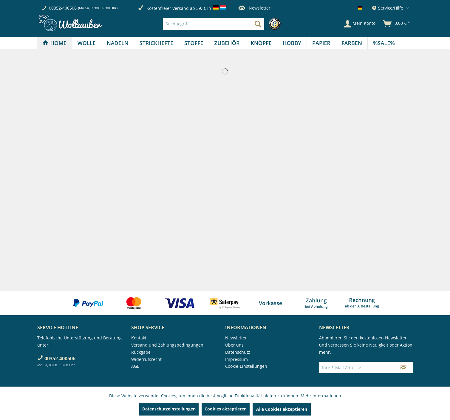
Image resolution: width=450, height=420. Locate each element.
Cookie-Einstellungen (246, 366)
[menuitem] (223, 24)
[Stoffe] (193, 43)
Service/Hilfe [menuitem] (388, 8)
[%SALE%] (384, 43)
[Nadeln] (117, 43)
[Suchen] (258, 24)
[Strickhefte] (156, 43)
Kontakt (138, 338)
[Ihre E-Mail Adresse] (356, 367)
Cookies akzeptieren (226, 409)
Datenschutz (237, 352)
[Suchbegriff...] (213, 24)
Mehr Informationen (321, 396)
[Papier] (321, 43)
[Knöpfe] (261, 43)
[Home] (54, 43)
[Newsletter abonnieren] (403, 367)
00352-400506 (63, 8)
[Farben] (351, 43)
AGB (135, 366)
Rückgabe (141, 352)
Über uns (234, 345)
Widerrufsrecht (146, 359)
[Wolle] (86, 43)
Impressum (236, 359)
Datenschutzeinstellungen (169, 409)
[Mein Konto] (359, 24)
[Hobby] (292, 43)
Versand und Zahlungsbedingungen (167, 345)
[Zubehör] (227, 43)
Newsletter (254, 8)
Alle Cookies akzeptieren (281, 409)
